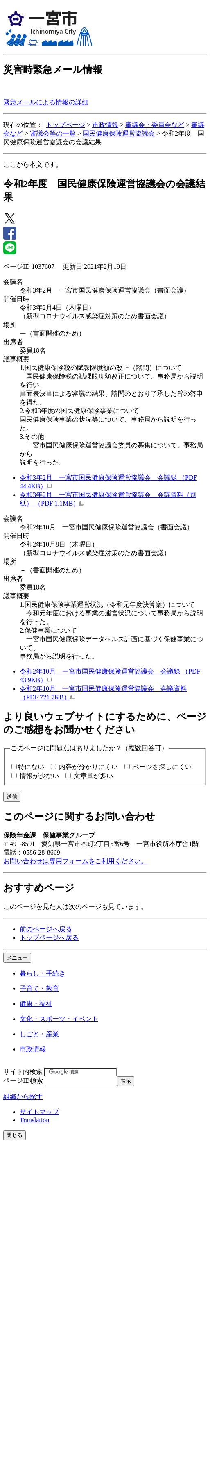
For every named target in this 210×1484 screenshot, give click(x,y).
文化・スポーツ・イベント (59, 1018)
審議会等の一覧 (53, 133)
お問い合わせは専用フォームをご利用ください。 (75, 861)
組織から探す (23, 1096)
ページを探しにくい (162, 766)
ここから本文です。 (32, 164)
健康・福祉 (36, 1003)
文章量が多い (93, 775)
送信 (12, 797)
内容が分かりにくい (88, 766)
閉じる (15, 1135)
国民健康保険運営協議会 (119, 133)
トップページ (65, 124)
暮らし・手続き (42, 973)
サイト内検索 (23, 1071)
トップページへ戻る (49, 937)
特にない (31, 766)
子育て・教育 (39, 988)
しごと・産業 (39, 1033)
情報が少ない (39, 775)
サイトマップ (39, 1111)
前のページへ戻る (46, 929)
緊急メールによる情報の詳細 (45, 102)
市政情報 (105, 124)
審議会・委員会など (154, 124)
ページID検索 (23, 1080)
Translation (34, 1119)
